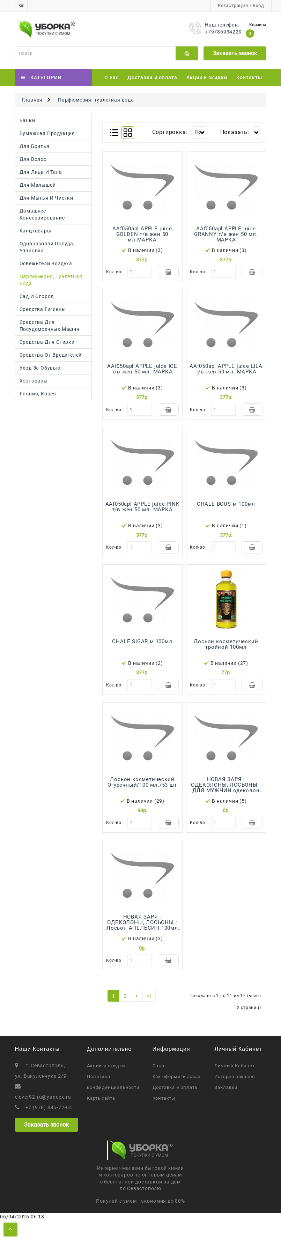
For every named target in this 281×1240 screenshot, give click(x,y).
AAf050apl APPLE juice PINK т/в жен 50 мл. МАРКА (142, 513)
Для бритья (35, 146)
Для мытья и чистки (46, 198)
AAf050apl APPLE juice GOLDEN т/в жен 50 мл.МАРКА (142, 234)
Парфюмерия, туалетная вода (96, 100)
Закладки (225, 1107)
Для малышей (38, 185)
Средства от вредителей (51, 355)
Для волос (33, 159)
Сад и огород (37, 296)
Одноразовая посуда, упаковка (47, 247)
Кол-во (113, 271)
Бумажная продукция (47, 133)
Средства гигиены (43, 309)
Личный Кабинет (234, 1085)
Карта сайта (101, 1118)
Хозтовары (34, 381)
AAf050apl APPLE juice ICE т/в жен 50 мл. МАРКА (142, 372)
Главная (32, 100)
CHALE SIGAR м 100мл (142, 651)
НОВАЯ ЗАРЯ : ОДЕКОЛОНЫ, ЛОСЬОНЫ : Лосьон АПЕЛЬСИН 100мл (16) (142, 941)
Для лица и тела (41, 172)
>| (149, 1016)
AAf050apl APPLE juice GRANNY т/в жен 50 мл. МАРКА (226, 234)
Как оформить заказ (177, 1096)
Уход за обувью (40, 368)
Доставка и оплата (152, 77)
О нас (111, 77)
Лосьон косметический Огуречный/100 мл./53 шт (142, 795)
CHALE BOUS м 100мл (226, 510)
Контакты (249, 77)
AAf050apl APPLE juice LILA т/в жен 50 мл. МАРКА (226, 372)
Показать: (234, 132)
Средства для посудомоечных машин (50, 325)
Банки (27, 120)
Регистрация (233, 5)
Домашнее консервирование (42, 214)
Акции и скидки (206, 77)
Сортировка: (170, 132)
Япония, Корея (38, 393)
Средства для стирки (47, 342)
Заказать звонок (235, 53)
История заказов (234, 1096)
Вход (258, 5)
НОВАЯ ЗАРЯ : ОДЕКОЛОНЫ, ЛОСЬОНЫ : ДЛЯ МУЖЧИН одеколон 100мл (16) (226, 800)
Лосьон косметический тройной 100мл (226, 654)
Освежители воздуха (46, 263)
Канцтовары (35, 230)
